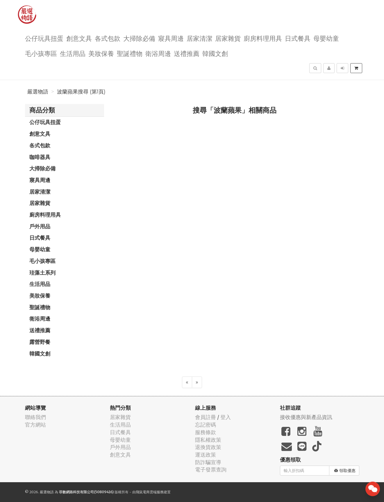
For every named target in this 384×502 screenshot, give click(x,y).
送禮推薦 (186, 53)
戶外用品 (39, 226)
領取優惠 (345, 470)
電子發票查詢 (210, 469)
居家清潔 (199, 38)
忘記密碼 (205, 424)
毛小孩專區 (41, 53)
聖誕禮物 (129, 53)
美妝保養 (101, 53)
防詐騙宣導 (208, 462)
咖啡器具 (39, 157)
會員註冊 (205, 417)
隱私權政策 (208, 439)
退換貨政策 (208, 447)
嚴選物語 (37, 92)
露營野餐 (39, 342)
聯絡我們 (35, 417)
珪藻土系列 (42, 272)
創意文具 (79, 38)
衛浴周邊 (158, 53)
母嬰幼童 (326, 38)
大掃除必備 (139, 38)
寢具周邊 (171, 38)
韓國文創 (215, 53)
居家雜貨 (228, 38)
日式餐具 (297, 38)
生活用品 (72, 53)
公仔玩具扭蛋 (44, 38)
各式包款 (107, 38)
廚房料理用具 (263, 38)
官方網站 (35, 424)
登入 (225, 417)
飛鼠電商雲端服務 (150, 492)
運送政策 (205, 454)
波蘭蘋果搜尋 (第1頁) (81, 92)
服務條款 (205, 432)
